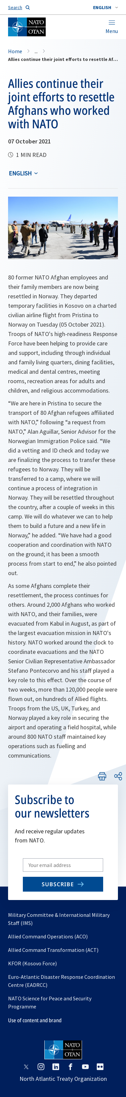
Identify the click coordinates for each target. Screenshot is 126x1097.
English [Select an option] (20, 173)
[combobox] (105, 7)
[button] (105, 7)
